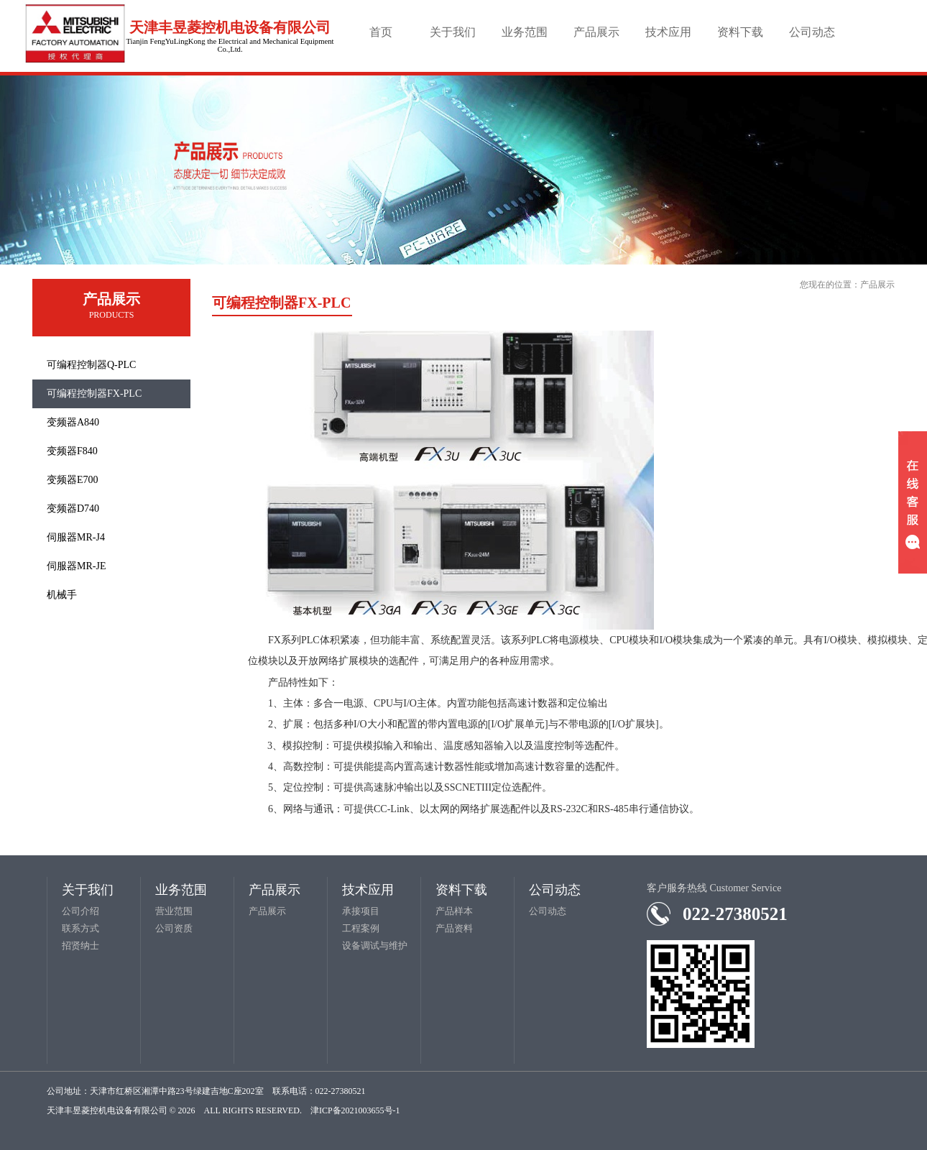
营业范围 (174, 911)
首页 (380, 32)
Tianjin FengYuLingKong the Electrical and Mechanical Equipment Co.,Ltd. (229, 45)
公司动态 (812, 32)
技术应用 (668, 32)
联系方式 (80, 928)
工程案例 (360, 928)
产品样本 (454, 911)
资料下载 (740, 32)
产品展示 (596, 32)
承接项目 (360, 911)
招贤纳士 (80, 945)
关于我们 (453, 32)
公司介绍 (80, 911)
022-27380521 (735, 914)
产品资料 (454, 928)
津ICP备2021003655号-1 (355, 1110)
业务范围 (525, 32)
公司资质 (174, 928)
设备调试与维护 (374, 945)
